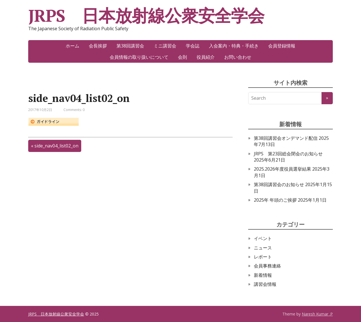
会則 (182, 57)
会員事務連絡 (267, 266)
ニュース (263, 248)
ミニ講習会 (165, 46)
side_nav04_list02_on (56, 146)
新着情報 (263, 275)
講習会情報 (265, 284)
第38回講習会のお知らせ (279, 184)
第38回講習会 (130, 46)
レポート (263, 257)
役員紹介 (206, 57)
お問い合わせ (237, 57)
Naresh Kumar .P (317, 314)
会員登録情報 (281, 46)
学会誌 (192, 46)
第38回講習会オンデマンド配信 (286, 138)
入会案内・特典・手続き (234, 46)
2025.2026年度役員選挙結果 (282, 169)
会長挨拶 (98, 46)
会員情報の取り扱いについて (139, 57)
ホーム (72, 46)
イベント (263, 238)
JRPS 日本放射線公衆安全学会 (146, 15)
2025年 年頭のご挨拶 (275, 200)
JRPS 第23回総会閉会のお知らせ (288, 154)
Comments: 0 (74, 109)
